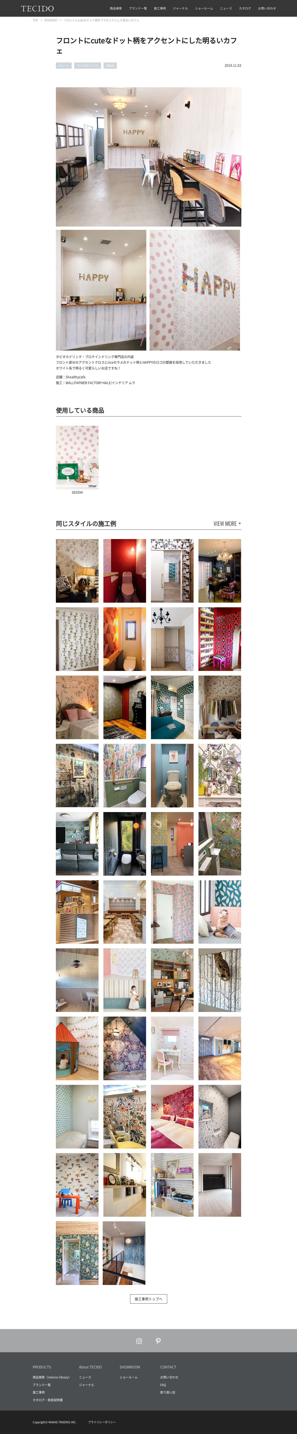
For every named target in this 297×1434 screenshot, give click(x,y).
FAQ (163, 1384)
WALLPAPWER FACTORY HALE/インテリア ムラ (100, 382)
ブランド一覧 (138, 8)
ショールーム (204, 8)
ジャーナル (180, 8)
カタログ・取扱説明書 (48, 1400)
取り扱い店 (167, 1392)
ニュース (226, 8)
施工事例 (160, 8)
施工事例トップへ (149, 1298)
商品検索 (116, 8)
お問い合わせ (267, 8)
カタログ (245, 8)
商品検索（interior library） (52, 1377)
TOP (35, 20)
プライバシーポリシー (102, 1422)
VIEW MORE (225, 523)
